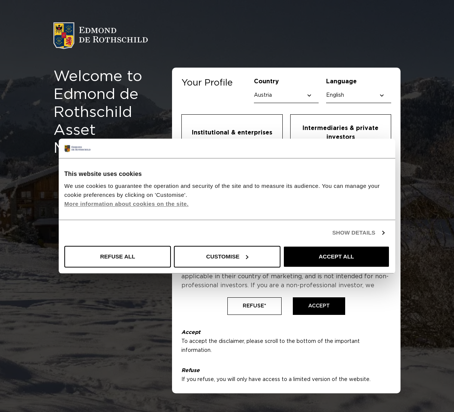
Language (341, 81)
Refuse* (254, 306)
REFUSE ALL (117, 256)
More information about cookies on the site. (126, 204)
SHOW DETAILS (353, 233)
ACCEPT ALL (336, 256)
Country (266, 81)
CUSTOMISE (227, 256)
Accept (319, 306)
